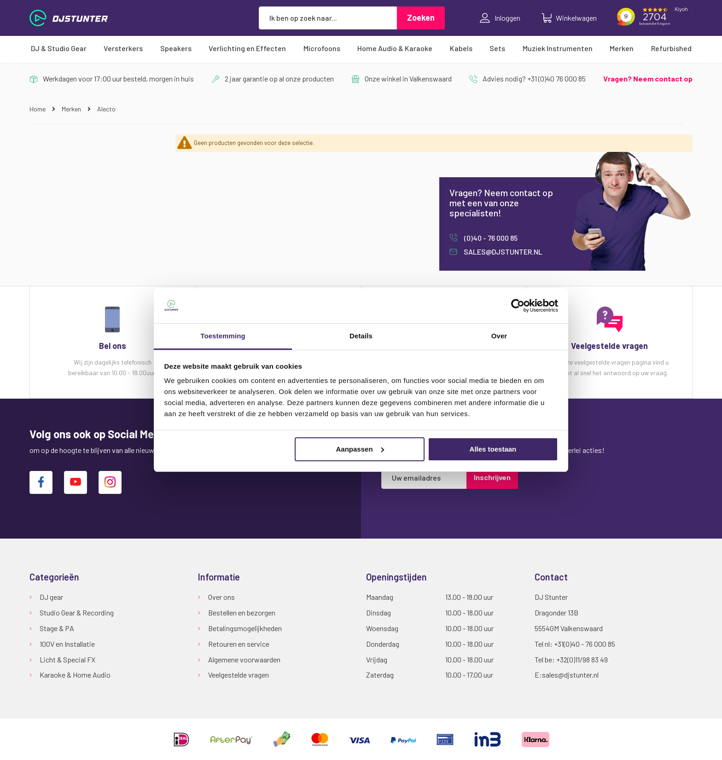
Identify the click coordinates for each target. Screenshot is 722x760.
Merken (72, 109)
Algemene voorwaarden (244, 659)
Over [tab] (499, 336)
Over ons (221, 596)
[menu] (361, 48)
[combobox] (328, 17)
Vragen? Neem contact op (648, 78)
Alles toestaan (493, 449)
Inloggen (500, 18)
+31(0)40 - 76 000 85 (584, 643)
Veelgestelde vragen (238, 674)
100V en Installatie (67, 643)
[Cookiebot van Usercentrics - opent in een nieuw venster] (517, 306)
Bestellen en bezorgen (241, 612)
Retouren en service (238, 643)
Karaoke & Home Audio (75, 674)
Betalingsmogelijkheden (245, 628)
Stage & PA (57, 628)
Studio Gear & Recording (77, 612)
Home (38, 109)
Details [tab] (361, 336)
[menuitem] (58, 48)
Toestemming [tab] (222, 336)
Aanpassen (360, 449)
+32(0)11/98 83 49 (582, 659)
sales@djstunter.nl (502, 251)
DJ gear (51, 596)
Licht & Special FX (67, 659)
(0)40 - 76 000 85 (490, 237)
